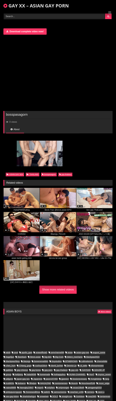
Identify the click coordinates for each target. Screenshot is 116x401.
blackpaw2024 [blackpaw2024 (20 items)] (93, 398)
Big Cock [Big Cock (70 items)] (59, 398)
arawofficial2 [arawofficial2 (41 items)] (41, 394)
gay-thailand (65, 174)
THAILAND (32, 174)
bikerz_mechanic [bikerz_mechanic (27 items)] (75, 398)
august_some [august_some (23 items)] (99, 394)
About (15, 129)
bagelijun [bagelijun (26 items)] (10, 398)
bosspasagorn (49, 174)
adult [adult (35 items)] (8, 394)
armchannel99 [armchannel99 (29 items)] (57, 394)
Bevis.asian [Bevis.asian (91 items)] (35, 398)
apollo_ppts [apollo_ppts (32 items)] (27, 394)
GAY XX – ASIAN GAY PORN (36, 6)
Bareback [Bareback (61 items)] (22, 398)
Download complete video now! (25, 31)
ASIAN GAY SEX (15, 174)
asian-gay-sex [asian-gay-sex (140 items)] (82, 394)
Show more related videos (58, 289)
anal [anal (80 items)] (16, 394)
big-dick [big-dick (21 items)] (48, 398)
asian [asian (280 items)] (70, 394)
